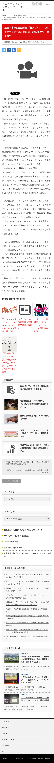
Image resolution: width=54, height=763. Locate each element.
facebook (40, 4)
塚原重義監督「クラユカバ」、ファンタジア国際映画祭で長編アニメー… (34, 404)
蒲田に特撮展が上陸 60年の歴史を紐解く (34, 417)
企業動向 (19, 15)
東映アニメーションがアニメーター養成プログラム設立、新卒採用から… (34, 433)
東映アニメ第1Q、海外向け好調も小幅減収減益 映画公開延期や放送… (34, 448)
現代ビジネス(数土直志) (13, 548)
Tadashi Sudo (39, 42)
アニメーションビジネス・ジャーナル (12, 7)
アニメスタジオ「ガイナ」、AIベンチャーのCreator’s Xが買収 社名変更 (9, 325)
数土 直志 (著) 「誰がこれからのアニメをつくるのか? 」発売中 (27, 554)
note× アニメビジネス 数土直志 (16, 536)
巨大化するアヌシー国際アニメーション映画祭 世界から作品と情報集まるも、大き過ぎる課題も (35, 659)
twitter (37, 4)
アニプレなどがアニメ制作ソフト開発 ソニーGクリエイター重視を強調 (35, 699)
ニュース (12, 15)
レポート (5, 728)
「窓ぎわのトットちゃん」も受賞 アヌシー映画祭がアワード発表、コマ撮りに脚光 (35, 679)
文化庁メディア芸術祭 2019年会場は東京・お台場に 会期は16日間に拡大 (26, 471)
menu (48, 4)
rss (33, 4)
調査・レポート (8, 740)
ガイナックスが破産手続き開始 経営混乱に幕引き (25, 324)
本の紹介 (5, 746)
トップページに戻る (11, 481)
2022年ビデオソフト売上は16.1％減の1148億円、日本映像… (34, 387)
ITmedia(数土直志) (11, 542)
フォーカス (6, 734)
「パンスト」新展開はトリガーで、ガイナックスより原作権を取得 (41, 325)
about (4, 751)
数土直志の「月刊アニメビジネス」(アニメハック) (23, 530)
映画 (24, 15)
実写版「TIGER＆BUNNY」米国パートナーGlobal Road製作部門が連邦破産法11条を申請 (27, 463)
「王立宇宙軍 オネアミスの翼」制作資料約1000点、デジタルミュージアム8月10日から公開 (9, 362)
